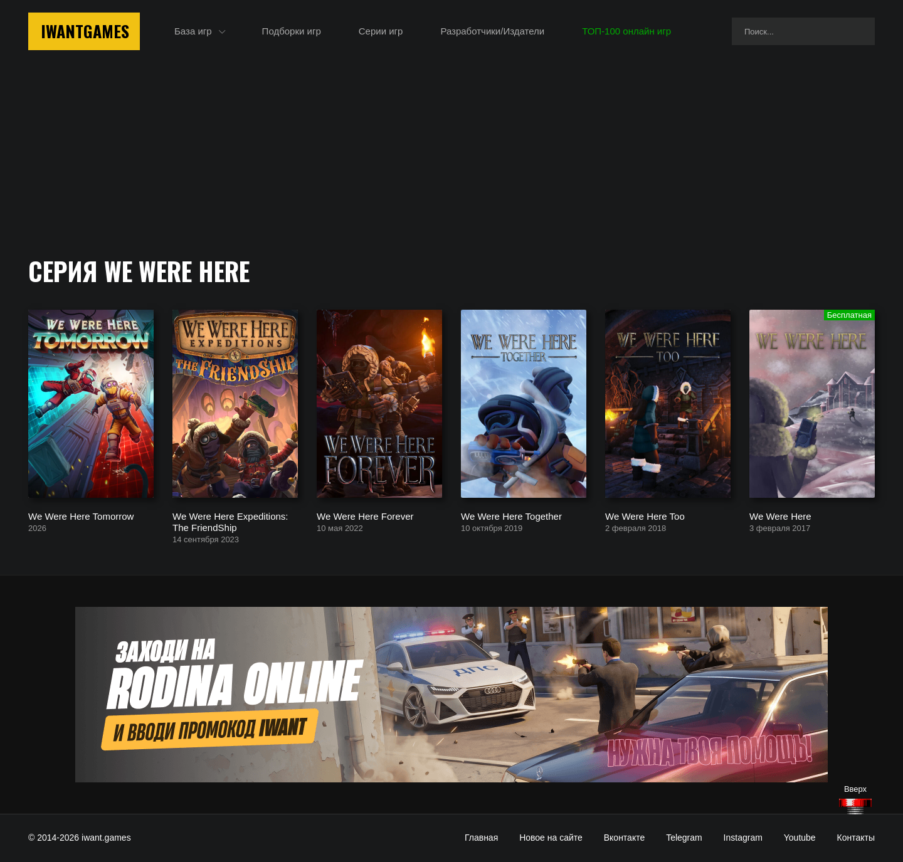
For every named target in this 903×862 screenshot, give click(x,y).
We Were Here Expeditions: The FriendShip (230, 521)
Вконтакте (624, 838)
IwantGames (85, 31)
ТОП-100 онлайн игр (626, 31)
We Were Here (780, 515)
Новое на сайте (551, 838)
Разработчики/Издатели (492, 31)
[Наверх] (855, 806)
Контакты (856, 838)
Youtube (800, 838)
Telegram (684, 838)
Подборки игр (291, 31)
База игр (193, 31)
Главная (481, 838)
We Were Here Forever (365, 515)
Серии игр (381, 31)
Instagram (743, 838)
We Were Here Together (511, 515)
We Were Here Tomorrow (81, 515)
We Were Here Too (645, 515)
